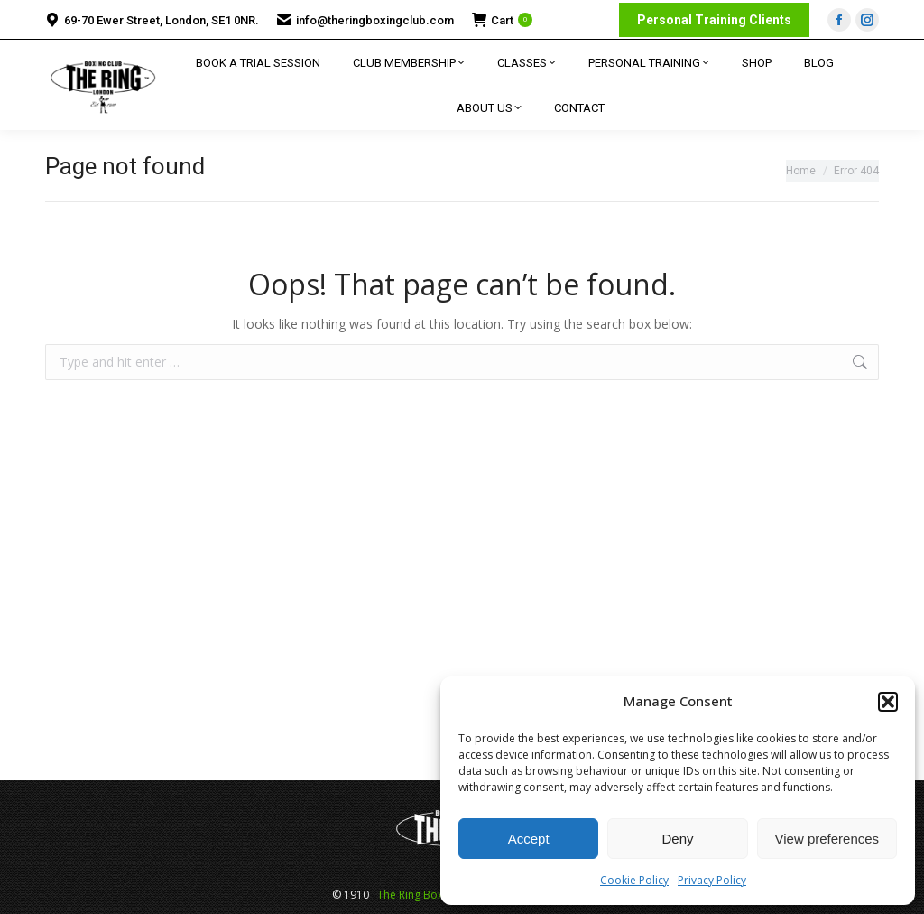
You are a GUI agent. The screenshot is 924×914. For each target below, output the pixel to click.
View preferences (827, 838)
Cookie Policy (634, 880)
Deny (677, 838)
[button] (888, 702)
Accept (529, 838)
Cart (502, 20)
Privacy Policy (712, 880)
